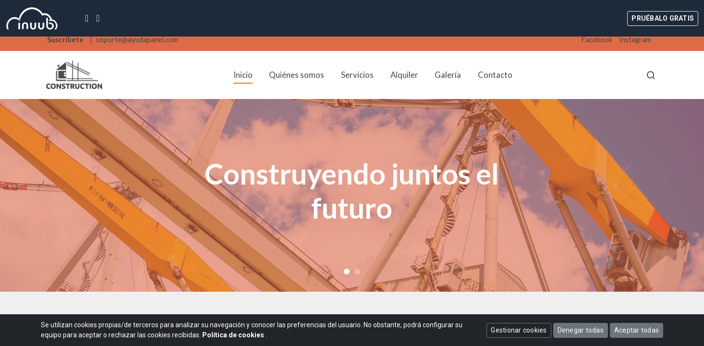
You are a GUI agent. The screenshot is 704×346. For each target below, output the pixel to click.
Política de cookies (234, 335)
